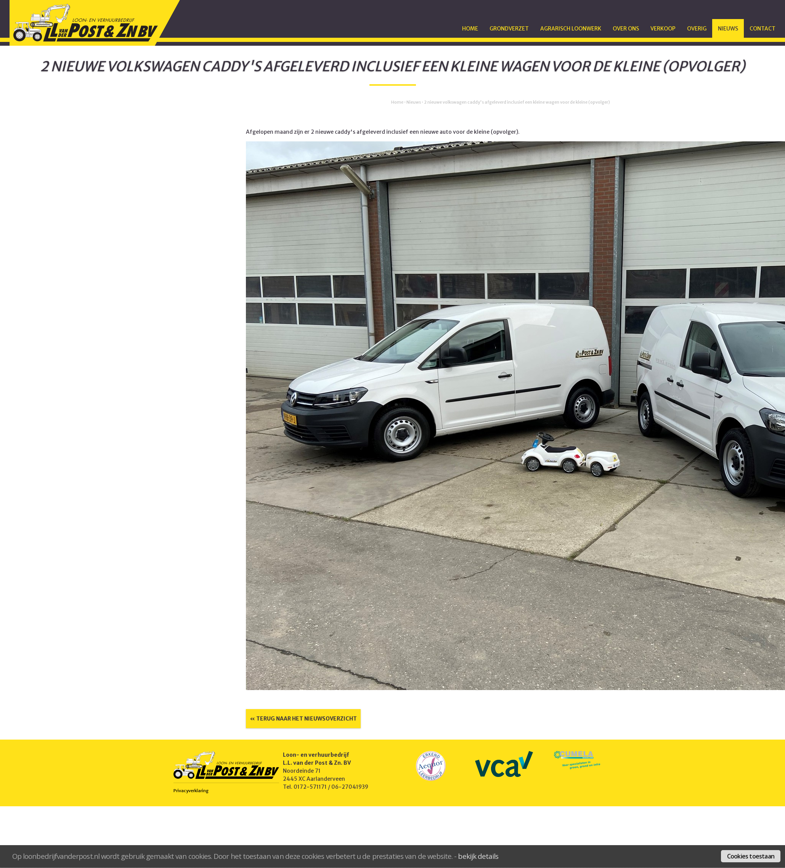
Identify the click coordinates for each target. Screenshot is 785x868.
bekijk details (478, 856)
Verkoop (663, 28)
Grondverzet (509, 28)
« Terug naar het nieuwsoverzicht (303, 718)
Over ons (626, 28)
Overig (696, 28)
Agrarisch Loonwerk (570, 28)
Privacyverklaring (191, 790)
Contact (762, 28)
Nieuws (728, 28)
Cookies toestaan (750, 856)
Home (470, 28)
